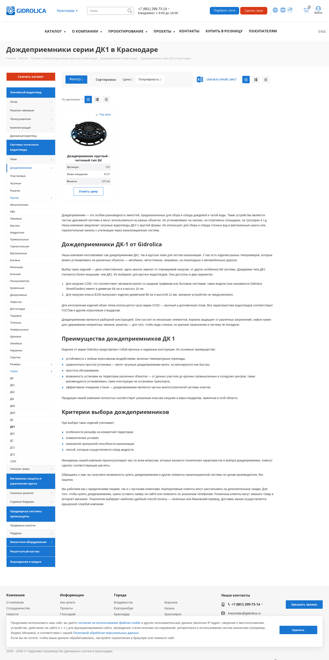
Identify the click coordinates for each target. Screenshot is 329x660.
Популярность (149, 79)
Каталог (53, 31)
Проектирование (126, 31)
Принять (298, 630)
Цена (128, 79)
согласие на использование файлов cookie (109, 622)
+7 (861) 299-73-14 (152, 9)
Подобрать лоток (224, 10)
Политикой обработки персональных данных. (106, 633)
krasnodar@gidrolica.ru (244, 613)
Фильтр (76, 79)
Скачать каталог (31, 77)
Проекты (162, 31)
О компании (85, 31)
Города (120, 595)
